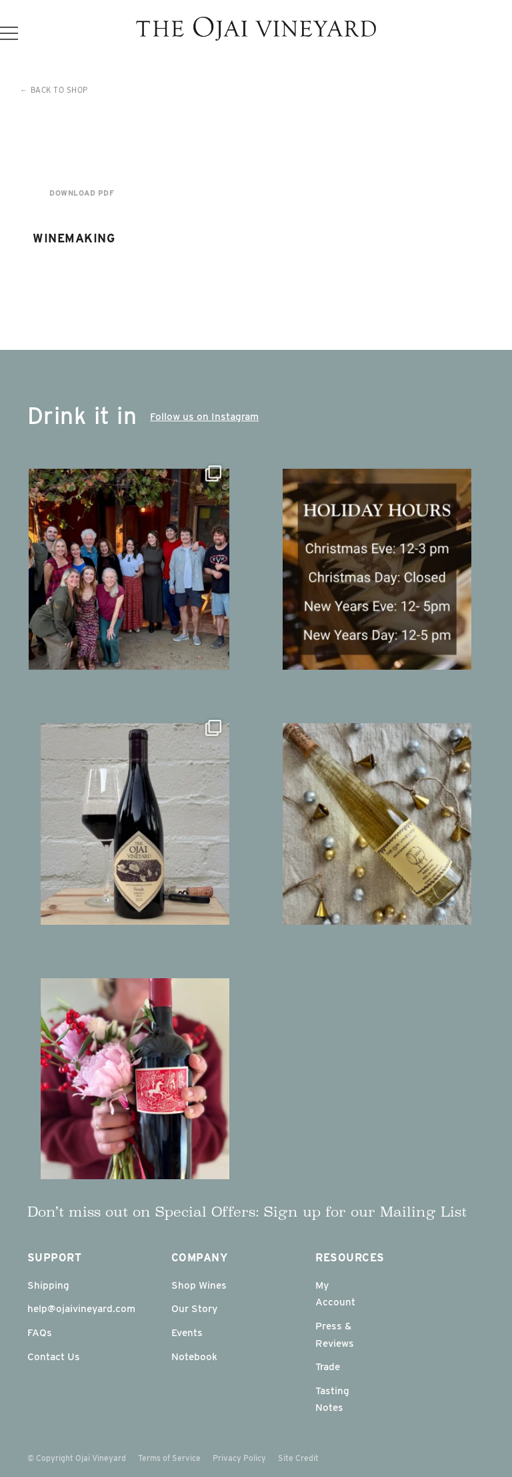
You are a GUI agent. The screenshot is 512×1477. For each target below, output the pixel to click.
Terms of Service (169, 1458)
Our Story (194, 1308)
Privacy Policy (239, 1458)
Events (187, 1332)
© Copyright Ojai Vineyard (76, 1458)
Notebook (194, 1356)
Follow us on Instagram (204, 416)
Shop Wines (199, 1285)
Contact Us (53, 1356)
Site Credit (298, 1458)
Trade (327, 1366)
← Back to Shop (54, 90)
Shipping (48, 1285)
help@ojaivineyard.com (81, 1308)
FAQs (39, 1332)
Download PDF (81, 193)
